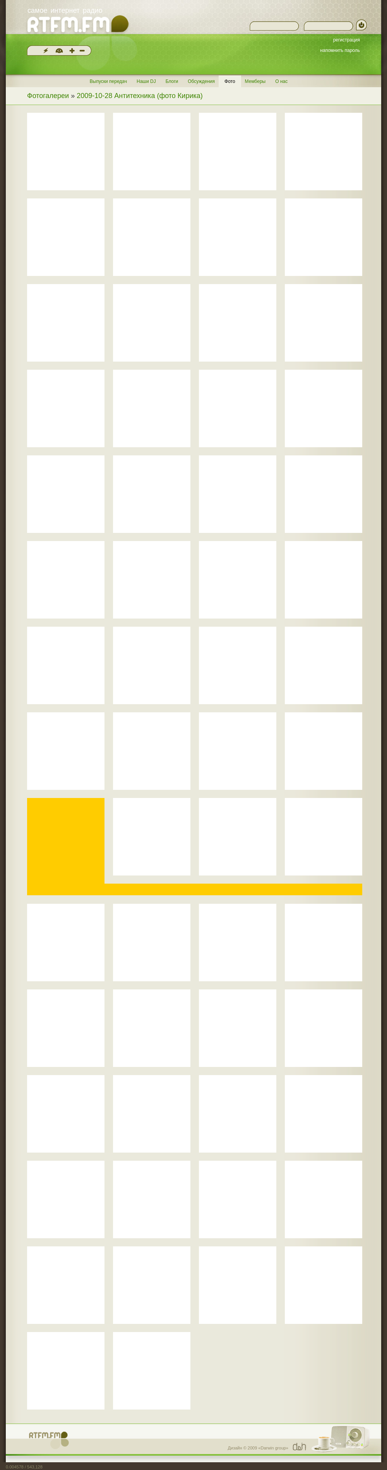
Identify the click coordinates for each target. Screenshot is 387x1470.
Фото (229, 81)
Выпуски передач (108, 81)
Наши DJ (146, 81)
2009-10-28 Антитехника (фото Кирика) (140, 96)
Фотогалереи (48, 96)
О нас (281, 81)
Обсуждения (201, 81)
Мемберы (255, 81)
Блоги (172, 81)
